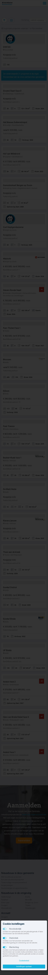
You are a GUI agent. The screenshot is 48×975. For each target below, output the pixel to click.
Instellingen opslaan (24, 966)
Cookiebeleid (24, 961)
